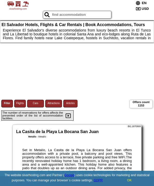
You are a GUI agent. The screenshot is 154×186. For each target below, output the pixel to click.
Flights (20, 103)
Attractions (54, 103)
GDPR (98, 180)
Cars (35, 103)
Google (69, 175)
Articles (70, 103)
